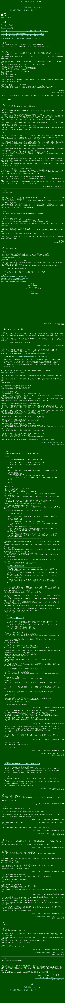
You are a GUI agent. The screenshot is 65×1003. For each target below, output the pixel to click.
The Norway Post (5, 28)
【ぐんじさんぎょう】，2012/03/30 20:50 (52, 323)
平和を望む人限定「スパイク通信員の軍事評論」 (50, 345)
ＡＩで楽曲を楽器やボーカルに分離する (32, 1)
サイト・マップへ (51, 10)
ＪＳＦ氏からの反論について (15, 513)
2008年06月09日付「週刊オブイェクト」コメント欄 (49, 833)
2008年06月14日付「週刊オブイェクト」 (52, 753)
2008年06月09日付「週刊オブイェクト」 (52, 442)
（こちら (24, 288)
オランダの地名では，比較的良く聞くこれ (20, 95)
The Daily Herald (5, 25)
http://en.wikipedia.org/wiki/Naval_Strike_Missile (13, 946)
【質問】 (4, 43)
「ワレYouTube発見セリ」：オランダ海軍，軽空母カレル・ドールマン (21, 38)
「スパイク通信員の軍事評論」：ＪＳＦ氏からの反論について (22, 764)
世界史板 (61, 90)
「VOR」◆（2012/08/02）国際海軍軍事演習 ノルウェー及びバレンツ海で (22, 34)
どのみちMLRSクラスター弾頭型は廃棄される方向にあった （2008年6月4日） (26, 356)
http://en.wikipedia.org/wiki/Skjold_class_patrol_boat (14, 278)
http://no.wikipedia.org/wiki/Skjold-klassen (12, 279)
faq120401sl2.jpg (32, 287)
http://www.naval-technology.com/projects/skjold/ (13, 281)
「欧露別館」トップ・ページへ (33, 7)
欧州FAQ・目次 (6, 17)
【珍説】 (4, 332)
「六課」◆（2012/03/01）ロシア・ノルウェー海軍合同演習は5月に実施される (23, 35)
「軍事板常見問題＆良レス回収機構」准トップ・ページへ (25, 10)
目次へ (32, 984)
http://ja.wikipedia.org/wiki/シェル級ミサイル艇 (14, 276)
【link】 (4, 22)
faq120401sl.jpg (32, 285)
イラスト (32, 291)
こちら (34, 288)
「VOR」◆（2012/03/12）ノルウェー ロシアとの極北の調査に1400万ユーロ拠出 (24, 31)
